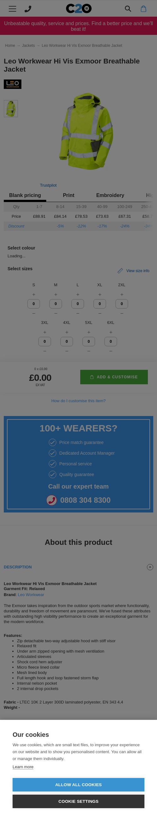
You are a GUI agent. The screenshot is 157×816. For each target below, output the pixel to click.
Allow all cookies (78, 784)
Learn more (23, 766)
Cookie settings (79, 801)
